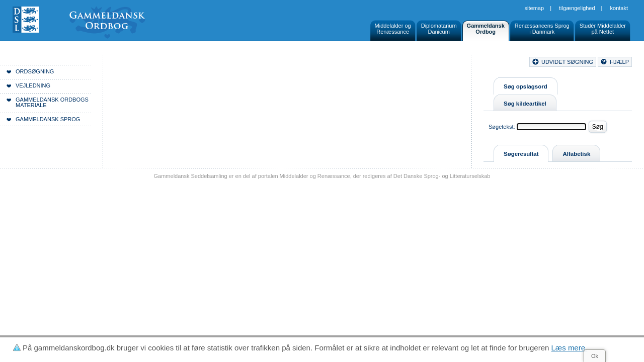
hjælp (619, 62)
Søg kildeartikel (525, 104)
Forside (154, 63)
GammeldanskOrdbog (486, 29)
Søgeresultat (521, 154)
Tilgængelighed (577, 8)
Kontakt (619, 8)
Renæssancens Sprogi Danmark (542, 29)
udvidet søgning (567, 62)
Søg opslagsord (525, 86)
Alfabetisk (576, 154)
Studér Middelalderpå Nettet (603, 29)
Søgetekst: (502, 127)
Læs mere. (569, 347)
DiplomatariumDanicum (439, 29)
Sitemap (534, 8)
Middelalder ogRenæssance (393, 29)
